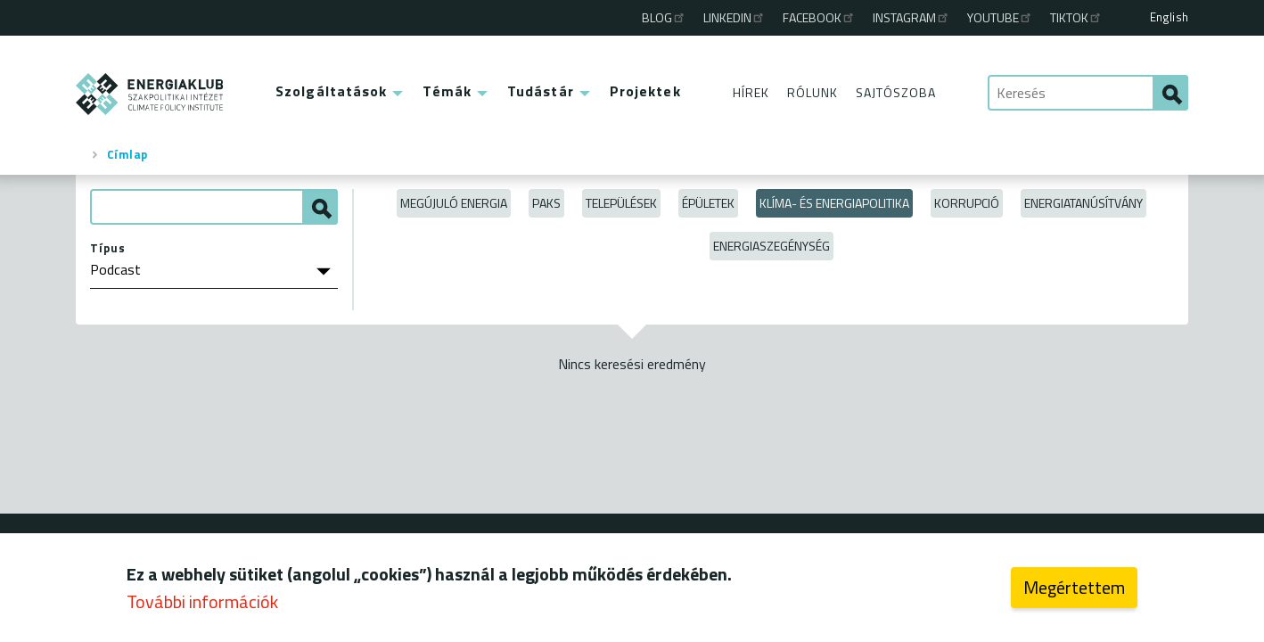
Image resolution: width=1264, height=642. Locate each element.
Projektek (645, 91)
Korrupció (966, 202)
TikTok (1076, 17)
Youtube (1000, 17)
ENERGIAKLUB (150, 94)
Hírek (751, 92)
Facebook (819, 17)
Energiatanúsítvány (1083, 202)
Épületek (708, 202)
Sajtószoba (896, 92)
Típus (108, 248)
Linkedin (734, 17)
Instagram (911, 17)
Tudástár (540, 91)
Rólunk (812, 92)
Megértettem (1074, 591)
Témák (447, 91)
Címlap (127, 154)
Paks (546, 202)
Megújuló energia (453, 202)
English (1169, 17)
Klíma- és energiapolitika (834, 202)
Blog (664, 17)
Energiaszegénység (771, 245)
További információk (202, 606)
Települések (621, 202)
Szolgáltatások (331, 91)
